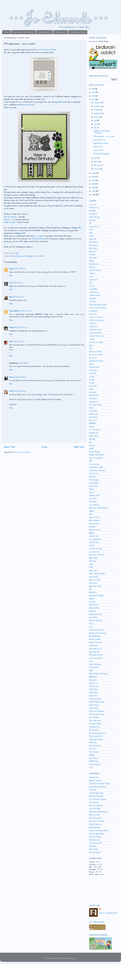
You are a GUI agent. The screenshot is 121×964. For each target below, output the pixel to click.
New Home (92, 561)
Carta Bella (93, 289)
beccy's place (93, 245)
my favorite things (95, 548)
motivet (92, 545)
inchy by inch (93, 473)
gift (90, 442)
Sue (10, 283)
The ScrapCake (94, 730)
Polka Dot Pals (94, 608)
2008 (94, 194)
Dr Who (92, 380)
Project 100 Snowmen (96, 630)
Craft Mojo (93, 790)
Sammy (11, 377)
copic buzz (93, 314)
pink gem (92, 601)
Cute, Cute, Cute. (99, 140)
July (95, 120)
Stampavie (92, 680)
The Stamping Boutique (97, 733)
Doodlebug (28, 256)
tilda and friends (95, 745)
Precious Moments (95, 620)
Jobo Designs (60, 32)
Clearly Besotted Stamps (98, 304)
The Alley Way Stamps (97, 714)
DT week (91, 383)
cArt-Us (92, 286)
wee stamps (93, 758)
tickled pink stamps (96, 739)
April (96, 158)
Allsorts (7, 219)
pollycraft (92, 611)
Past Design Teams (78, 32)
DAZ (90, 348)
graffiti (91, 448)
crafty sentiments (95, 333)
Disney (91, 364)
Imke (11, 268)
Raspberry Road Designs (97, 633)
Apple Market (60, 102)
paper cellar (93, 570)
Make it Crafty (94, 517)
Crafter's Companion (96, 320)
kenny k (91, 492)
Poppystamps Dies (95, 614)
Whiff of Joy (93, 761)
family (91, 408)
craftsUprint (93, 326)
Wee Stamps (93, 849)
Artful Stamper (94, 217)
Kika (10, 297)
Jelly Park (92, 476)
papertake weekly (95, 586)
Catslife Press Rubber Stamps (99, 783)
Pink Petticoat (94, 605)
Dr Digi (91, 376)
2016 (93, 96)
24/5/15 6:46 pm (20, 391)
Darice (91, 345)
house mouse (94, 464)
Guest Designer (94, 451)
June (96, 124)
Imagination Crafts (96, 467)
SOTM (90, 670)
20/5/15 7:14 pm (19, 341)
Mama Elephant (94, 520)
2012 (93, 180)
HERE (79, 227)
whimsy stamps (94, 764)
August (97, 117)
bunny (91, 276)
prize (91, 627)
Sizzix (91, 661)
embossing (93, 398)
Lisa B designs (94, 505)
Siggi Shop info (94, 652)
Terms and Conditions (97, 711)
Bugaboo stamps (95, 780)
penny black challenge (96, 595)
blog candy (92, 258)
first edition (93, 417)
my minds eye (94, 552)
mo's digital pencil (95, 539)
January (97, 169)
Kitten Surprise (27, 104)
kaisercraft (93, 486)
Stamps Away (94, 686)
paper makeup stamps (97, 573)
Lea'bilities (93, 501)
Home (6, 32)
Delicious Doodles (95, 351)
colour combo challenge (97, 307)
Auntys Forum (94, 226)
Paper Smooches (95, 580)
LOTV (90, 514)
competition (93, 311)
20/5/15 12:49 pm (19, 268)
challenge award (94, 295)
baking (91, 236)
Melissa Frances (94, 530)
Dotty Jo (12, 327)
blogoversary (94, 264)
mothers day (93, 542)
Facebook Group (38, 238)
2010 (93, 187)
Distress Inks (94, 367)
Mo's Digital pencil (95, 818)
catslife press (94, 292)
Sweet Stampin (9, 222)
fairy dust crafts (95, 405)
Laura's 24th (98, 150)
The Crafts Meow (95, 720)
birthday (12, 256)
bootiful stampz (95, 270)
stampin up (93, 683)
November (98, 106)
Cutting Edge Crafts (96, 793)
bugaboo (92, 273)
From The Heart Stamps (47, 49)
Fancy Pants (93, 411)
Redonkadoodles (94, 636)
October (97, 110)
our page (38, 236)
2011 (93, 184)
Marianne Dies (94, 523)
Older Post (79, 447)
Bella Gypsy (93, 248)
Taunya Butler (14, 311)
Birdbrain (92, 251)
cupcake (92, 339)
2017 (93, 92)
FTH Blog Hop (93, 433)
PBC (90, 589)
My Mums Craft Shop (96, 555)
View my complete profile (108, 913)
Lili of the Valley (94, 808)
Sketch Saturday (95, 664)
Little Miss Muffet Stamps (98, 812)
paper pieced (93, 577)
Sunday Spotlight (95, 699)
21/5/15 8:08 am (23, 363)
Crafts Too (93, 323)
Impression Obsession (97, 470)
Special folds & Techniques (98, 673)
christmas (92, 301)
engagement (93, 401)
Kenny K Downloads (96, 805)
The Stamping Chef (95, 736)
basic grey (92, 239)
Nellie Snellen (93, 558)
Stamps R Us (93, 689)
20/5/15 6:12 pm (21, 327)
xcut (90, 767)
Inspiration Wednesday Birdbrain (102, 132)
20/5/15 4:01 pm (17, 283)
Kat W (11, 391)
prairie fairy (93, 617)
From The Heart (38, 256)
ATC (90, 223)
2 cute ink (92, 204)
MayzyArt (92, 527)
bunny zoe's (93, 279)
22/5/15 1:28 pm (20, 377)
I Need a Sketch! (44, 32)
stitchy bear (93, 692)
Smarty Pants (94, 667)
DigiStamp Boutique (96, 361)
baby (91, 233)
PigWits (91, 598)
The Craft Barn (94, 717)
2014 (93, 173)
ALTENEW (92, 211)
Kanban (91, 489)
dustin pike (93, 386)
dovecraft (92, 373)
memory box (93, 536)
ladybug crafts (94, 495)
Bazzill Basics (94, 242)
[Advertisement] (99, 892)
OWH (90, 567)
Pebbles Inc (93, 592)
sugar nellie (93, 695)
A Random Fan (94, 207)
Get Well (92, 439)
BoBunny (92, 267)
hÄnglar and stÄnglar (96, 454)
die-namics (20, 256)
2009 (94, 191)
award (91, 229)
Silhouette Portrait (96, 655)
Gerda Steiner (94, 436)
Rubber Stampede (95, 642)
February (97, 165)
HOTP (90, 461)
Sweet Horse (98, 146)
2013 (93, 177)
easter (91, 389)
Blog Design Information (23, 32)
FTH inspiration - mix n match (104, 136)
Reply (11, 275)
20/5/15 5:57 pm (25, 311)
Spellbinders (93, 677)
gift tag (91, 445)
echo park (92, 392)
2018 (93, 89)
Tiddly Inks (93, 742)
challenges (92, 298)
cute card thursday (96, 342)
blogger (91, 261)
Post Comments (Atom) (22, 452)
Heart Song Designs (96, 458)
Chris (11, 341)
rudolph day (93, 645)
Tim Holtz (92, 749)
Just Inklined (93, 483)
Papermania (93, 583)
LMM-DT (91, 511)
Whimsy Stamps (95, 852)
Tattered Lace (94, 708)
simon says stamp (96, 658)
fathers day (93, 414)
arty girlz (92, 220)
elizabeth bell (93, 395)
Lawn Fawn (93, 498)
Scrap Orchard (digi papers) (98, 830)
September (98, 113)
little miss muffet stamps (98, 508)
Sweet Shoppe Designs (97, 702)
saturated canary (95, 648)
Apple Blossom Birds (101, 143)
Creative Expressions (96, 336)
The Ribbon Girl (94, 727)
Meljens (91, 533)
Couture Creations (96, 317)
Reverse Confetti (95, 639)
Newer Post (9, 447)
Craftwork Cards (95, 329)
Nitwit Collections (95, 824)
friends (91, 426)
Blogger (73, 958)
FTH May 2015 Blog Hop (101, 153)
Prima (91, 623)
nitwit (91, 564)
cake (90, 283)
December (97, 103)
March (96, 161)
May (95, 128)
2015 (93, 99)
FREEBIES (92, 423)
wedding (91, 755)
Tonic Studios (94, 752)
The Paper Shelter (95, 724)
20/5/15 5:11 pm (18, 297)
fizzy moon (93, 420)
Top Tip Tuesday (10, 216)
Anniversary (93, 214)
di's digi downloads (96, 354)
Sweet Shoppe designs (96, 833)
